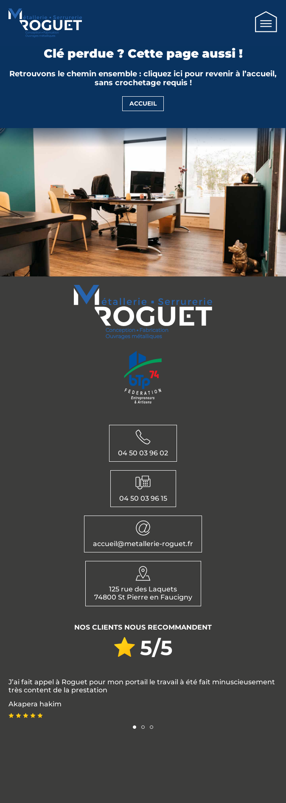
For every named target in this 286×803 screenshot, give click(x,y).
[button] (134, 727)
